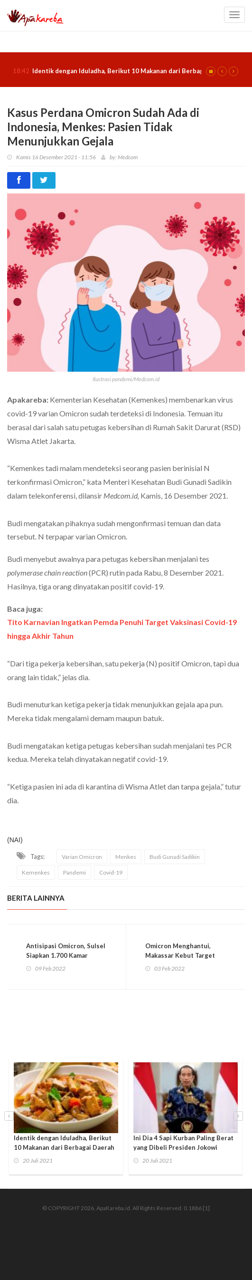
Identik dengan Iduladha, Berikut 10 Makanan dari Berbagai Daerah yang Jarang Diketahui (64, 1147)
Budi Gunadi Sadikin (174, 856)
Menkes (125, 856)
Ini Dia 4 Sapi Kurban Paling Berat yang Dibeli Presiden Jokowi (183, 1142)
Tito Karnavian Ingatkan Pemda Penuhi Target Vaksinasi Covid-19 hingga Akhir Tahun (122, 628)
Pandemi (74, 872)
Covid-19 (110, 872)
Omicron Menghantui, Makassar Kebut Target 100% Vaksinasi (180, 955)
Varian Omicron (82, 856)
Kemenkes (36, 872)
